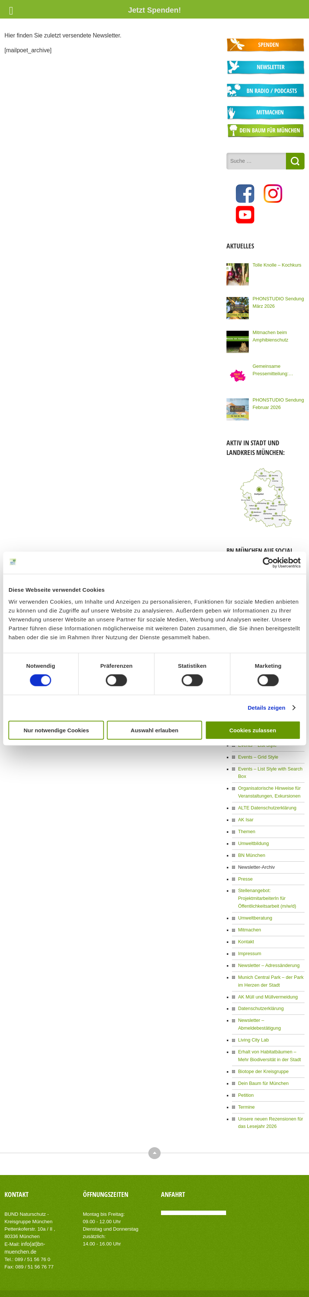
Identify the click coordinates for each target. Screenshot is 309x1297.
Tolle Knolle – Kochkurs (275, 262)
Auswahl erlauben (154, 730)
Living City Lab (252, 1017)
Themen (246, 823)
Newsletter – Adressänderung (267, 953)
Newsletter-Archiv (255, 857)
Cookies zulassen (252, 730)
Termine (246, 1082)
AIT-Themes (63, 1285)
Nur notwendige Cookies (56, 730)
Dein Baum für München (262, 1059)
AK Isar (245, 811)
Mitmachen (249, 918)
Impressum (249, 941)
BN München (251, 846)
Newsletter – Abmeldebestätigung (271, 1006)
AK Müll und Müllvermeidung (266, 983)
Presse (245, 869)
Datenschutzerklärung (259, 994)
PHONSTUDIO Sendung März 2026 (276, 300)
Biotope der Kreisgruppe (262, 1048)
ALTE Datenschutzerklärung (265, 800)
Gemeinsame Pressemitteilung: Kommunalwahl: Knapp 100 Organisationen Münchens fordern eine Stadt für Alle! (275, 368)
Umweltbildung (252, 834)
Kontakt (245, 930)
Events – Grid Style (257, 750)
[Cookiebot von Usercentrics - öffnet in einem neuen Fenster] (267, 562)
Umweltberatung (254, 907)
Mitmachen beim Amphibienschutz (269, 333)
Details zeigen (266, 707)
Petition (245, 1071)
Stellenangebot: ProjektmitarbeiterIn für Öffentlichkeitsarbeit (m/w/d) (265, 888)
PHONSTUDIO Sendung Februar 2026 (276, 401)
